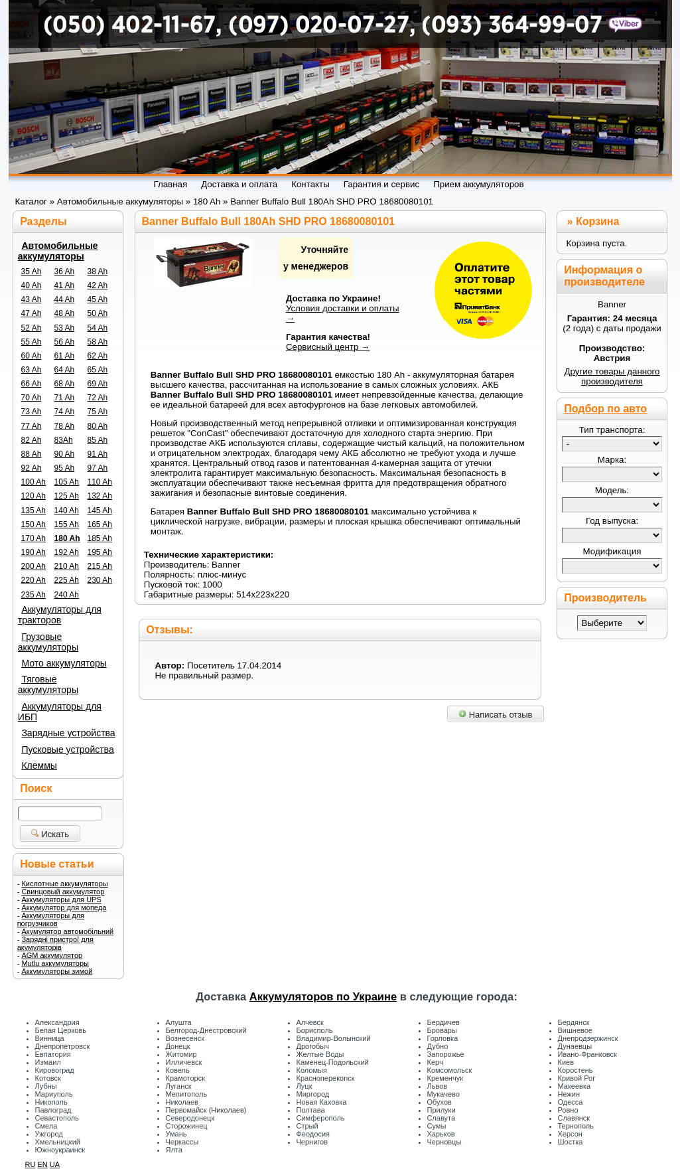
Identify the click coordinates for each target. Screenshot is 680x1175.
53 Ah (64, 328)
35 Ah (31, 271)
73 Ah (31, 411)
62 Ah (98, 355)
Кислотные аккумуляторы (64, 884)
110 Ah (100, 482)
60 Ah (31, 355)
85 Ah (98, 440)
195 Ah (100, 552)
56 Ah (64, 342)
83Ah (63, 440)
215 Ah (100, 566)
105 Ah (66, 482)
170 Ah (33, 538)
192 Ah (66, 552)
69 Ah (98, 383)
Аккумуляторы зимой (56, 971)
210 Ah (66, 566)
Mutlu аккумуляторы (55, 963)
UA (55, 1164)
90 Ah (64, 454)
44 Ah (64, 299)
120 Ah (33, 496)
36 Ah (64, 271)
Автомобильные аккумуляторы (58, 251)
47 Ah (31, 313)
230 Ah (100, 580)
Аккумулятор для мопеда (63, 907)
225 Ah (66, 580)
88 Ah (31, 454)
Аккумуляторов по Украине (323, 996)
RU (30, 1164)
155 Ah (66, 524)
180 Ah (67, 538)
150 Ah (33, 524)
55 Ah (31, 342)
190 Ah (33, 552)
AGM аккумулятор (51, 955)
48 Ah (64, 313)
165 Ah (100, 524)
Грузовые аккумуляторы (48, 642)
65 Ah (98, 369)
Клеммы (38, 765)
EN (42, 1164)
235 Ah (33, 594)
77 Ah (31, 426)
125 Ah (66, 496)
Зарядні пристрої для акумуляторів (55, 943)
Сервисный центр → (328, 347)
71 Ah (64, 397)
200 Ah (33, 566)
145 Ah (100, 510)
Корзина (597, 221)
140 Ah (66, 510)
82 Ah (31, 440)
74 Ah (64, 411)
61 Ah (64, 355)
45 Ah (98, 299)
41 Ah (64, 285)
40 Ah (31, 285)
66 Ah (31, 383)
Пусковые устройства (67, 749)
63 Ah (31, 369)
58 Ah (98, 342)
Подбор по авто (605, 408)
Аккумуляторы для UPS (61, 899)
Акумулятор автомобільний (67, 931)
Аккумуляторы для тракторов (60, 614)
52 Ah (31, 328)
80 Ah (98, 426)
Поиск (36, 788)
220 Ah (33, 580)
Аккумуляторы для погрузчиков (50, 919)
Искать (50, 834)
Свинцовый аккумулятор (62, 892)
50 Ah (98, 313)
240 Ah (66, 594)
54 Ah (98, 328)
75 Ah (98, 411)
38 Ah (98, 271)
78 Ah (64, 426)
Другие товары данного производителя (611, 376)
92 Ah (31, 468)
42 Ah (98, 285)
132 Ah (100, 496)
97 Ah (98, 468)
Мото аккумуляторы (63, 663)
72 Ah (98, 397)
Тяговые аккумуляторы (48, 684)
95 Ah (64, 468)
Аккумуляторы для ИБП (60, 711)
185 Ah (100, 538)
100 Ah (33, 482)
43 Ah (31, 299)
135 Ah (33, 510)
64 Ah (64, 369)
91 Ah (98, 454)
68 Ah (64, 383)
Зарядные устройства (68, 733)
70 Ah (31, 397)
